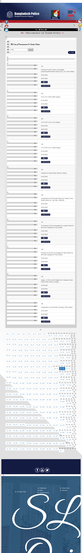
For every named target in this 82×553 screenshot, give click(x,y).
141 (17, 406)
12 (9, 339)
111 (17, 388)
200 (10, 443)
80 (21, 372)
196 (50, 436)
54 (63, 357)
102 (23, 383)
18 (45, 339)
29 (45, 345)
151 (17, 412)
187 (57, 430)
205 (43, 443)
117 (57, 388)
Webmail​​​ (64, 490)
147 (57, 407)
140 (10, 406)
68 (15, 367)
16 (33, 339)
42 (57, 350)
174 (37, 425)
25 (21, 345)
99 (69, 379)
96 (51, 377)
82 (33, 372)
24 (15, 344)
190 (10, 436)
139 (70, 403)
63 (51, 361)
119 (70, 390)
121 (17, 394)
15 (27, 339)
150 (10, 412)
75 (57, 368)
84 (45, 372)
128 (63, 396)
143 (30, 407)
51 (45, 356)
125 (43, 394)
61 (39, 361)
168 (63, 419)
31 (57, 345)
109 (70, 385)
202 (23, 443)
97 (57, 377)
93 (33, 377)
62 (45, 361)
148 (63, 407)
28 (39, 345)
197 (57, 436)
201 (17, 443)
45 (9, 355)
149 (70, 409)
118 (63, 390)
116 (50, 388)
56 (9, 361)
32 (63, 346)
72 (39, 367)
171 (17, 424)
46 (15, 356)
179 (70, 427)
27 (33, 345)
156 (50, 412)
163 (30, 418)
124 (37, 394)
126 (50, 394)
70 (27, 367)
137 (57, 399)
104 (37, 383)
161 (17, 418)
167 (57, 418)
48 (27, 356)
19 (51, 339)
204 (37, 443)
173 (30, 425)
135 (43, 399)
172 (23, 424)
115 (43, 388)
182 (23, 430)
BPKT (41, 490)
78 (9, 371)
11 (68, 335)
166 (50, 418)
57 (15, 361)
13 (15, 339)
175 (43, 425)
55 (69, 357)
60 (33, 361)
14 (21, 339)
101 (17, 383)
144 (37, 407)
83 (39, 372)
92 (27, 377)
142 (23, 406)
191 (17, 436)
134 (37, 399)
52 (51, 356)
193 (30, 436)
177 (57, 425)
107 (57, 383)
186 (50, 430)
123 (30, 394)
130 (10, 399)
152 (23, 412)
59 (27, 361)
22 (69, 341)
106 (50, 383)
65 (63, 363)
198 (63, 438)
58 (21, 361)
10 (62, 335)
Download (46, 86)
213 (30, 449)
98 (63, 379)
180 (10, 430)
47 (21, 356)
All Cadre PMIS (21, 491)
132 (23, 399)
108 (63, 385)
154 (37, 412)
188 (63, 432)
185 (43, 430)
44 (69, 352)
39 (39, 350)
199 (70, 440)
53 (57, 356)
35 (15, 350)
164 (37, 418)
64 (57, 361)
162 (23, 418)
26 (27, 345)
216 (50, 449)
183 (30, 430)
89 (9, 377)
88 (69, 374)
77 (69, 368)
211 (17, 449)
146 (50, 407)
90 (15, 377)
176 (50, 425)
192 (23, 436)
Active (72, 52)
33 (69, 346)
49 (33, 356)
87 (63, 374)
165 (43, 418)
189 (70, 432)
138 (63, 401)
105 (43, 383)
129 (70, 396)
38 (33, 350)
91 (21, 377)
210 (10, 449)
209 (70, 445)
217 (57, 449)
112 (23, 388)
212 (23, 449)
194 (37, 436)
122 (23, 394)
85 (51, 372)
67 (9, 367)
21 (63, 341)
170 (10, 424)
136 (50, 399)
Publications (43, 488)
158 (63, 414)
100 (10, 382)
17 (39, 339)
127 (57, 394)
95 (45, 377)
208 (63, 443)
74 (51, 367)
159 (70, 414)
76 (63, 368)
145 (43, 407)
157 (57, 412)
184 (37, 430)
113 (30, 388)
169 (70, 421)
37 (27, 350)
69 (21, 367)
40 (45, 350)
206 (50, 443)
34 (9, 350)
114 (37, 388)
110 (10, 388)
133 (30, 399)
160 (10, 418)
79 (15, 371)
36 (21, 350)
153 (30, 412)
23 (9, 344)
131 (17, 399)
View (45, 82)
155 (43, 412)
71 (33, 367)
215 (43, 449)
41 (51, 350)
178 (63, 425)
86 (57, 372)
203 (30, 443)
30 (51, 345)
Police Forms (66, 488)
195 (43, 436)
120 (10, 394)
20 (57, 341)
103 (30, 383)
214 (37, 449)
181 (17, 430)
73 (45, 367)
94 (39, 377)
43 (63, 352)
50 (39, 356)
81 (27, 372)
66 (69, 363)
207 (57, 443)
